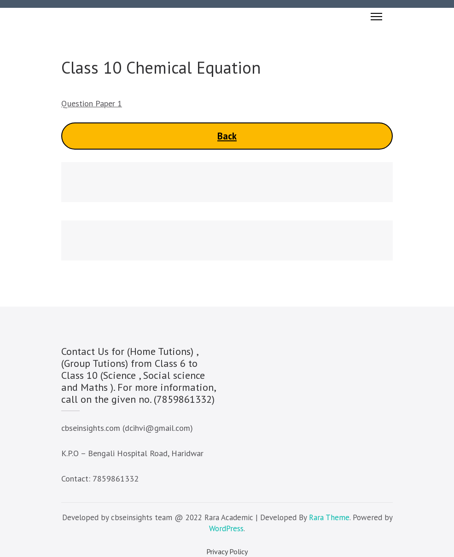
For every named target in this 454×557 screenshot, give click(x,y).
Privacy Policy (227, 551)
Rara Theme (329, 517)
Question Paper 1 (91, 103)
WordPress (226, 528)
